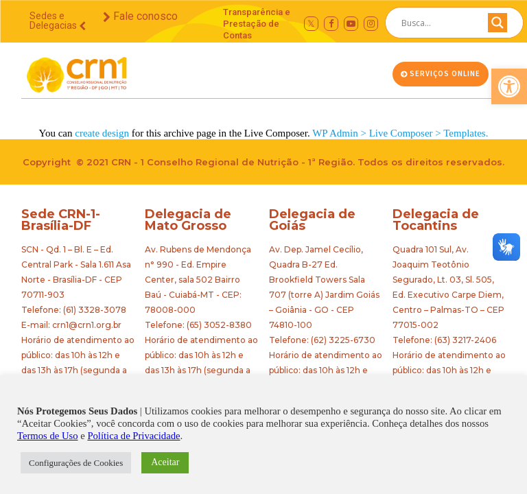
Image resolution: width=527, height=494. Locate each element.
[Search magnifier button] (497, 26)
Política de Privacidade (133, 435)
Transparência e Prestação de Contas (256, 23)
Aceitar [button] (165, 462)
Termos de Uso (47, 435)
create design (102, 133)
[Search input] (437, 22)
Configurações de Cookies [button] (76, 463)
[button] (509, 86)
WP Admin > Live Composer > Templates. (400, 133)
